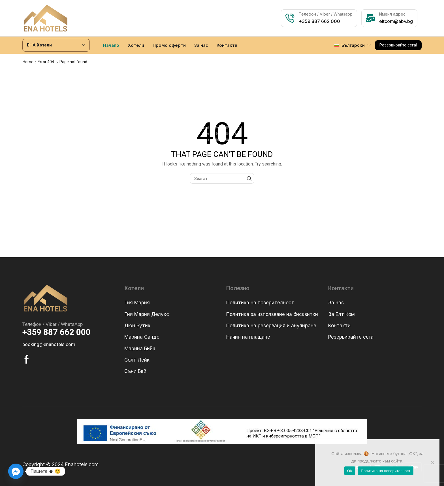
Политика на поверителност (385, 471)
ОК (349, 471)
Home (28, 61)
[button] (398, 45)
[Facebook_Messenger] (16, 471)
